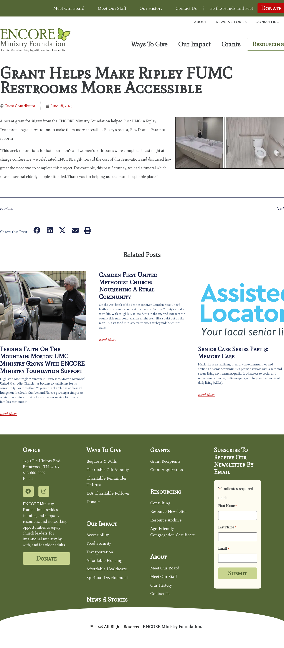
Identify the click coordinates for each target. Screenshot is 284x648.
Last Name (227, 527)
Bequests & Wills (102, 461)
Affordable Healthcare (107, 570)
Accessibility (97, 535)
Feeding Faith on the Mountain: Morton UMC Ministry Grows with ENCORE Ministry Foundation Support (42, 360)
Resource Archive (166, 520)
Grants (232, 44)
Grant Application (167, 470)
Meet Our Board (68, 8)
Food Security (99, 544)
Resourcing (166, 492)
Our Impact (195, 44)
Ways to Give (103, 450)
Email (223, 548)
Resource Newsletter (169, 512)
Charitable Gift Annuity (108, 470)
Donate (93, 502)
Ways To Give (150, 44)
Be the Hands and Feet (231, 8)
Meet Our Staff (112, 8)
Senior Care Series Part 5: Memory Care (233, 352)
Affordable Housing (105, 561)
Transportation (100, 553)
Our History (151, 8)
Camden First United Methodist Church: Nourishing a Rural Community (128, 285)
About (200, 21)
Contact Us (186, 8)
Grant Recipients (166, 461)
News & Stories (231, 21)
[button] (37, 230)
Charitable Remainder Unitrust (107, 482)
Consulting (268, 21)
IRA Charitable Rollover (108, 494)
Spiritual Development (108, 579)
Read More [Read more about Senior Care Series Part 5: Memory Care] (206, 394)
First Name (227, 506)
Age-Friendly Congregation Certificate (163, 536)
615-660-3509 (34, 472)
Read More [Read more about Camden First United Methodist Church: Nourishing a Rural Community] (107, 339)
